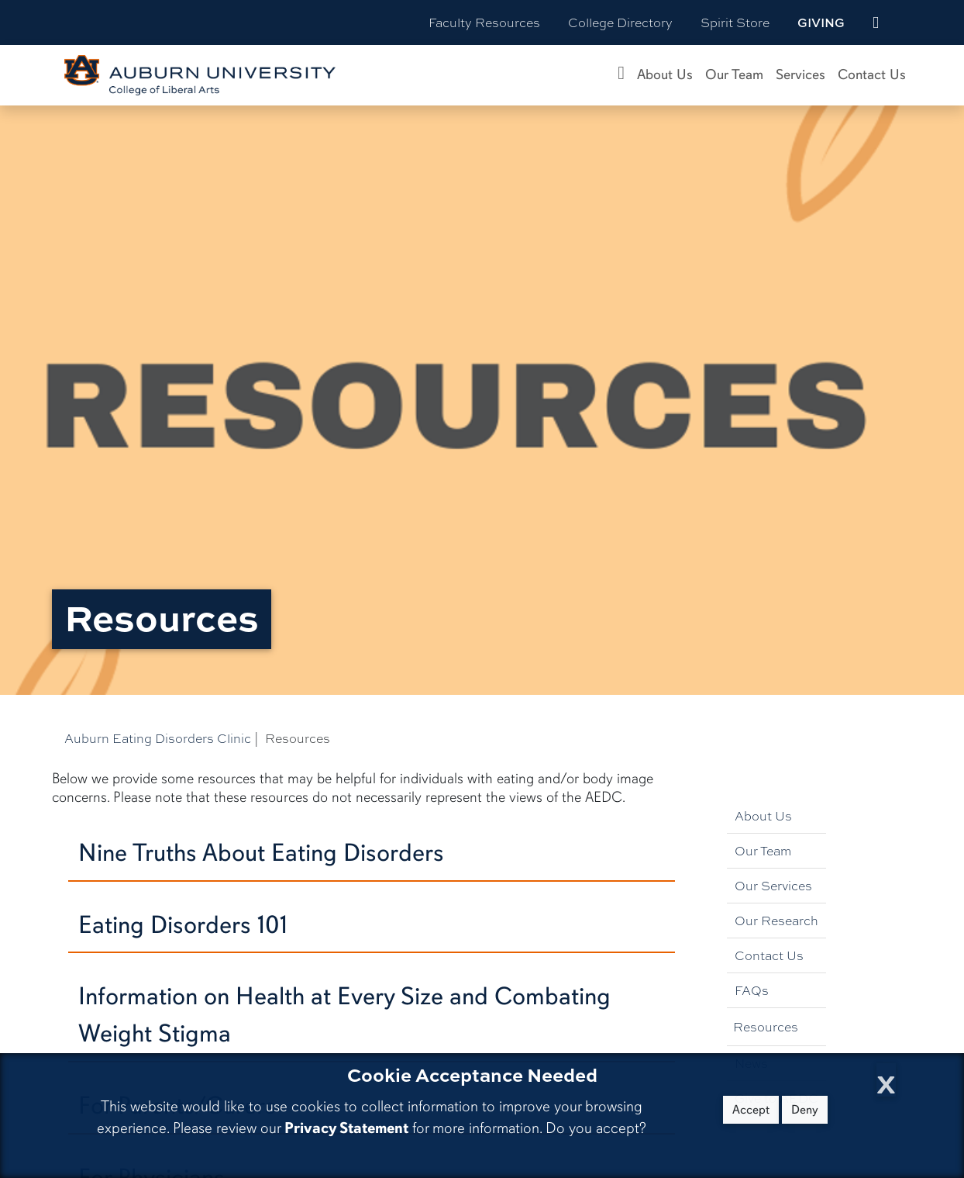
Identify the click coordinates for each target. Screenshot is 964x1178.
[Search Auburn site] (908, 22)
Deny (804, 1110)
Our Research (776, 920)
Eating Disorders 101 (182, 925)
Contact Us (872, 74)
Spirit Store (735, 22)
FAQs (752, 990)
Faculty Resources (484, 22)
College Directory (620, 22)
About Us (665, 74)
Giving (821, 22)
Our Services (773, 885)
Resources (765, 1026)
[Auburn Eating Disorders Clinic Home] (621, 75)
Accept (750, 1110)
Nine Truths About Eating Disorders (261, 853)
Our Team (734, 74)
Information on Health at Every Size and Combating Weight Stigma (344, 1014)
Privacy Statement (346, 1128)
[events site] (875, 22)
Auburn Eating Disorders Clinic (157, 738)
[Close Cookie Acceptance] (886, 1080)
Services (800, 74)
